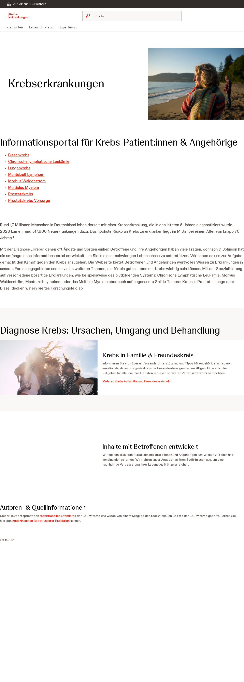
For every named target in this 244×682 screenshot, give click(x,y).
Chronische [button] (167, 275)
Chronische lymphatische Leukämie (38, 161)
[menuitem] (16, 27)
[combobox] (132, 16)
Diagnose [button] (22, 249)
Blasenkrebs (18, 155)
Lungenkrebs (19, 168)
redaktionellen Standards (58, 515)
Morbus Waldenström (27, 181)
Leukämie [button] (211, 275)
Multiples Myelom (23, 187)
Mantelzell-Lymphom (26, 174)
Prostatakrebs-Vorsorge (29, 200)
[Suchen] (134, 16)
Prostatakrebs (20, 194)
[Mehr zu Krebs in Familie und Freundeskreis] (136, 381)
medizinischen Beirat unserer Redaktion (41, 520)
